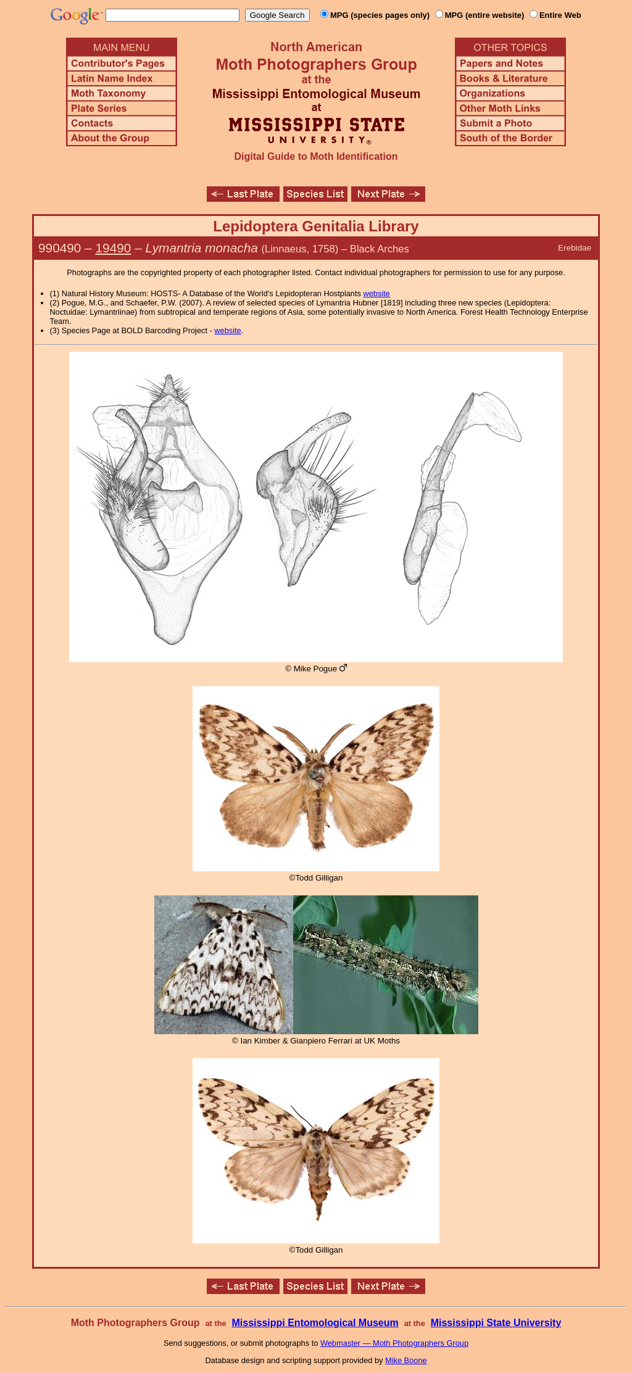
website (377, 293)
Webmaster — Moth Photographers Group (394, 1343)
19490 (113, 248)
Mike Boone (406, 1360)
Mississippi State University (496, 1322)
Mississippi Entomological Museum (314, 1322)
